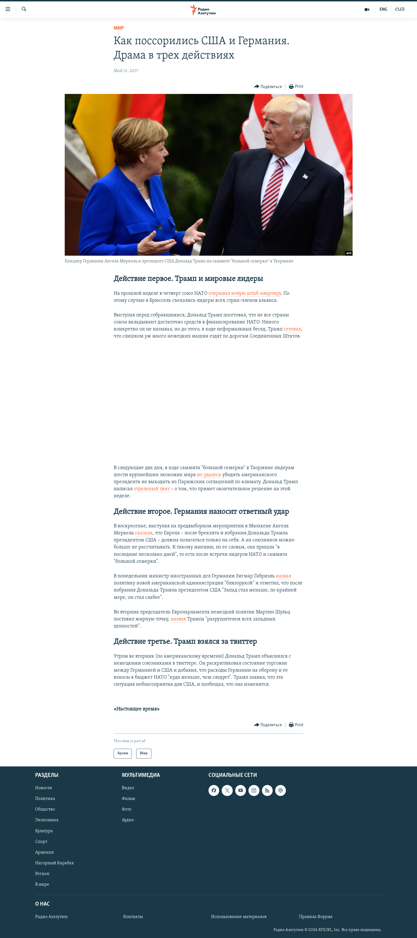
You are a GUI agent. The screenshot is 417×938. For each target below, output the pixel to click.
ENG (383, 9)
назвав (178, 619)
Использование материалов (239, 917)
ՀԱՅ (400, 9)
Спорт (41, 841)
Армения (44, 852)
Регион (42, 873)
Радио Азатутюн (51, 917)
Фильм (128, 799)
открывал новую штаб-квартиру (244, 293)
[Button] (268, 87)
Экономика (47, 820)
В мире (42, 884)
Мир (119, 28)
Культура (44, 831)
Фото (126, 809)
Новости (43, 788)
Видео (128, 788)
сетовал (292, 329)
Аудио (128, 820)
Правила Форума (316, 917)
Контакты (133, 917)
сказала (144, 533)
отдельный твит (152, 489)
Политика (45, 799)
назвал (283, 576)
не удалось (209, 475)
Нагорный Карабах (54, 863)
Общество (45, 809)
